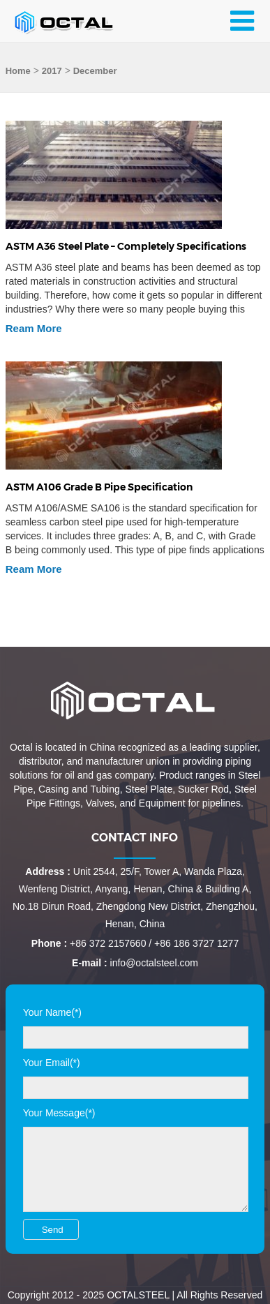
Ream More (34, 328)
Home (18, 71)
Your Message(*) (59, 1112)
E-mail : (89, 962)
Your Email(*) (51, 1062)
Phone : (49, 943)
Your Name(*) (52, 1012)
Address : (47, 871)
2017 (52, 71)
